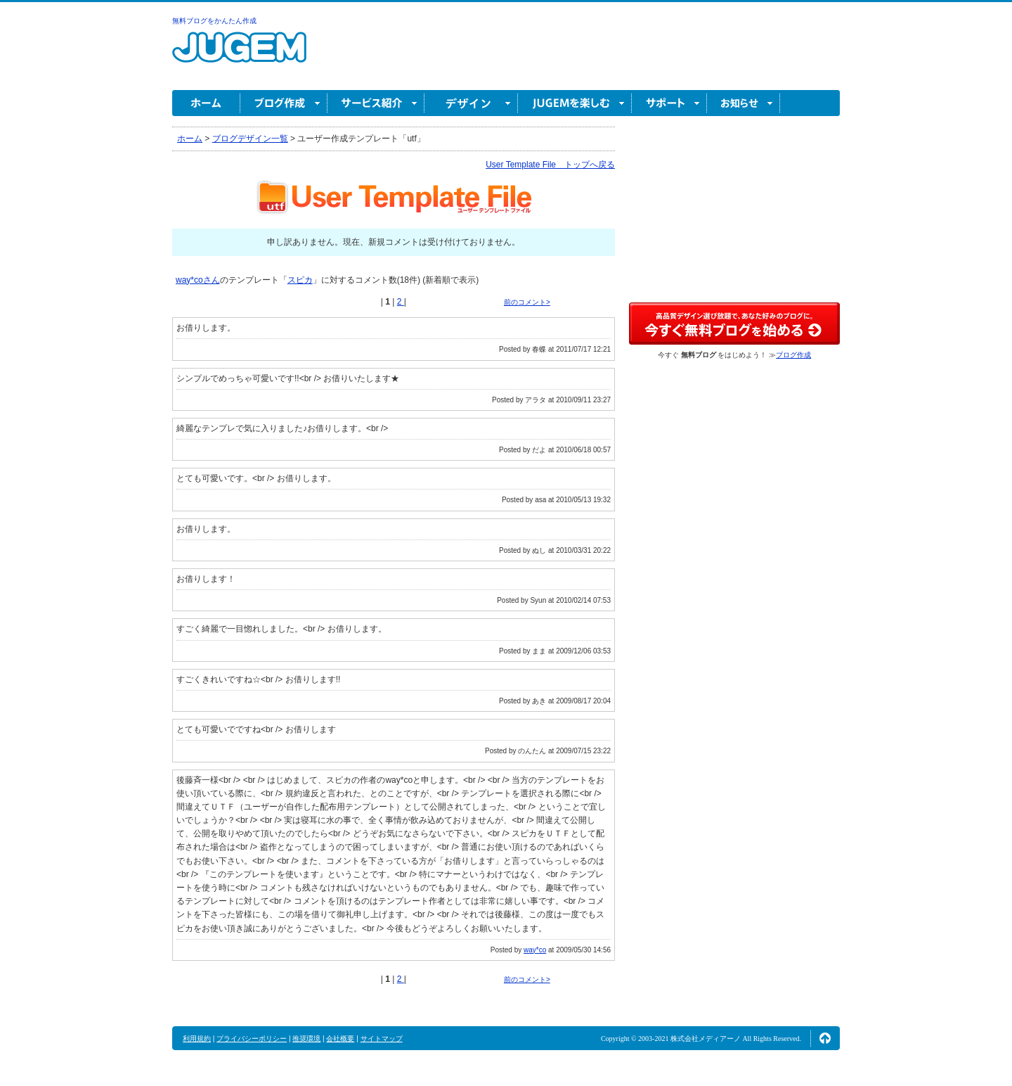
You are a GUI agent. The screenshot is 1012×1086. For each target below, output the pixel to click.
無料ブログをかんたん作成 (214, 21)
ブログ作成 (283, 103)
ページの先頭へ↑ (825, 1038)
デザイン (471, 103)
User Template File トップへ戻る (550, 165)
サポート (669, 103)
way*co (535, 950)
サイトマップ (382, 1038)
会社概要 (340, 1038)
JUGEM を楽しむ (575, 103)
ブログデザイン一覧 (250, 138)
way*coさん (198, 280)
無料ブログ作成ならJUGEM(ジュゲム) (239, 55)
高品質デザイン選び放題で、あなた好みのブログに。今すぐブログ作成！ (734, 323)
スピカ (300, 280)
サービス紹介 (375, 103)
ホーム (206, 103)
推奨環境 (306, 1038)
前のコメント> (527, 302)
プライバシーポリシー (251, 1038)
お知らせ (743, 103)
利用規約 (197, 1038)
